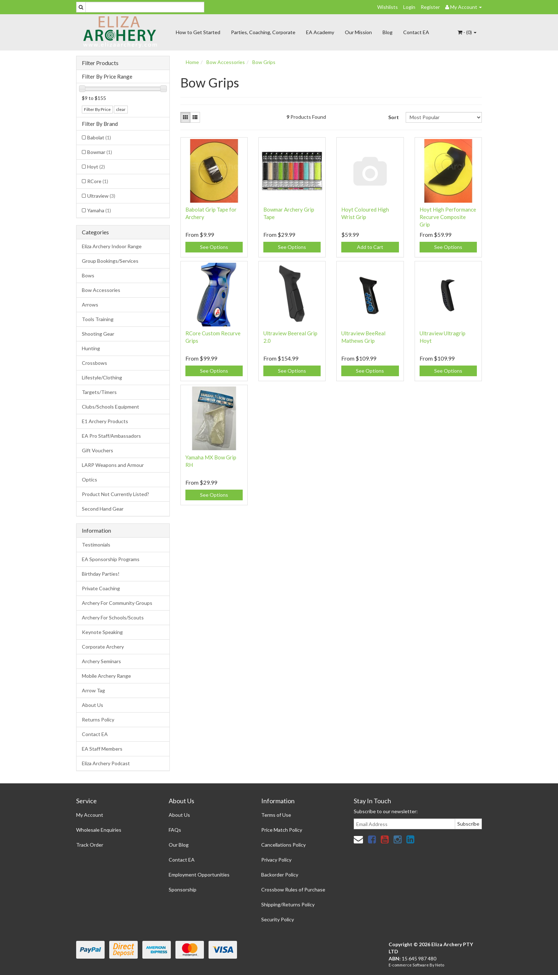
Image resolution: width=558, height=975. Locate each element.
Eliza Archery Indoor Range (112, 246)
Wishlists (387, 7)
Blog (388, 32)
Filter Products (100, 63)
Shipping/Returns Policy (288, 904)
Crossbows (94, 363)
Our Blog (179, 845)
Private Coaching (101, 588)
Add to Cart (370, 247)
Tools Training (98, 319)
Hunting (91, 348)
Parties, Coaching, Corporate (263, 32)
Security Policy (277, 919)
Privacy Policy (276, 860)
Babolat (99, 137)
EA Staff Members (102, 749)
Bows (88, 275)
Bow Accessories (101, 290)
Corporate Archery (103, 647)
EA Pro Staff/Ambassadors (111, 436)
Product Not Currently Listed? (115, 494)
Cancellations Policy (283, 845)
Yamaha (99, 210)
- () (467, 32)
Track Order (89, 845)
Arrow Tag (93, 690)
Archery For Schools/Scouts (113, 617)
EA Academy (320, 32)
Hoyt (96, 167)
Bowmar (99, 152)
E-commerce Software (409, 965)
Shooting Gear (98, 334)
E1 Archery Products (105, 421)
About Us (92, 705)
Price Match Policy (281, 830)
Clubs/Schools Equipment (110, 407)
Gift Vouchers (97, 450)
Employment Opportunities (199, 875)
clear (121, 109)
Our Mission (358, 32)
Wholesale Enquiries (98, 830)
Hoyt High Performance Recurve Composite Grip (448, 217)
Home (192, 62)
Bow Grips (263, 62)
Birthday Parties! (101, 574)
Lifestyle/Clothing (102, 377)
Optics (89, 479)
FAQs (175, 830)
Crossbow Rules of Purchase (293, 889)
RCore (97, 181)
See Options (214, 247)
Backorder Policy (279, 875)
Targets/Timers (99, 392)
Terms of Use (276, 815)
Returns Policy (98, 719)
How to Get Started (198, 32)
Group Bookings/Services (110, 261)
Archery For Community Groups (117, 603)
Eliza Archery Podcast (106, 763)
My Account (89, 815)
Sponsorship (182, 889)
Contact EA (416, 32)
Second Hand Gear (102, 509)
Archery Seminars (101, 661)
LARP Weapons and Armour (113, 465)
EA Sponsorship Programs (111, 559)
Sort (393, 117)
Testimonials (96, 545)
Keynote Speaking (102, 632)
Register (430, 7)
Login (409, 7)
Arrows (90, 305)
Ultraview (101, 196)
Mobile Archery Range (106, 676)
